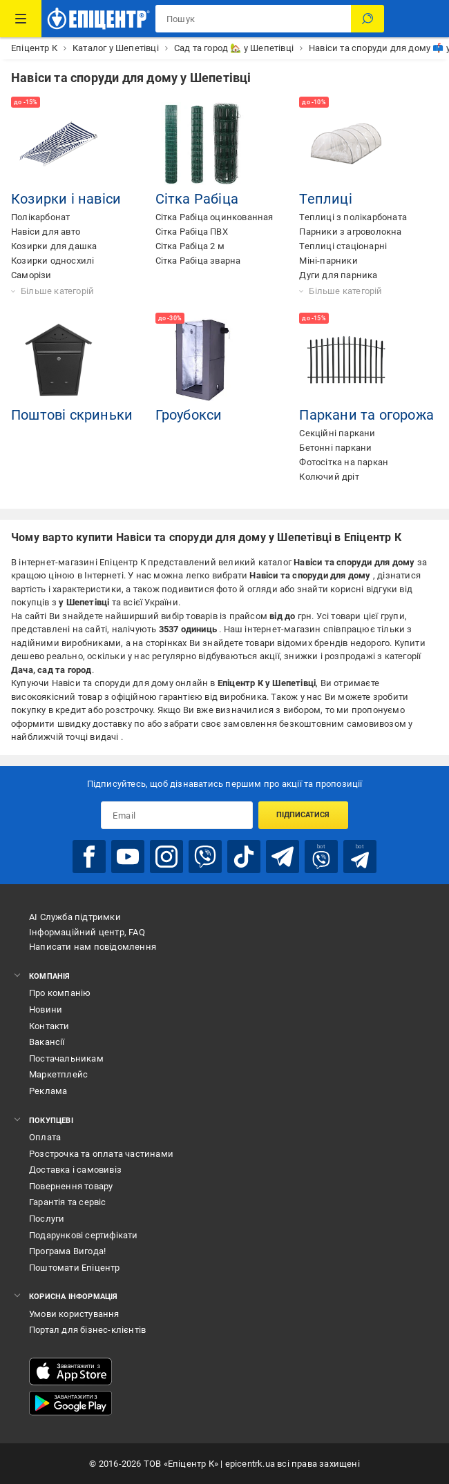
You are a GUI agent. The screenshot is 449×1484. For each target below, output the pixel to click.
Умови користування (74, 1314)
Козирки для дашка (54, 246)
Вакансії (47, 1042)
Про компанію (59, 993)
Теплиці (325, 199)
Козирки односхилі (52, 260)
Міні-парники (328, 260)
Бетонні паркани (335, 447)
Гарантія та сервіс (67, 1202)
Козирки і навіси (66, 199)
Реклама (48, 1091)
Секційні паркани (337, 433)
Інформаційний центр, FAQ (87, 932)
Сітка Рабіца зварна (198, 260)
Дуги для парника (338, 275)
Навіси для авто (45, 231)
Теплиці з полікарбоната (353, 217)
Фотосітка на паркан (343, 462)
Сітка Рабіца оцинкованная (214, 217)
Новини (45, 1009)
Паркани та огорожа (366, 415)
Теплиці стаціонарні (343, 246)
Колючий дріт (329, 476)
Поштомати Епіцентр (74, 1267)
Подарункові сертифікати (83, 1235)
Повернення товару (71, 1186)
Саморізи (31, 275)
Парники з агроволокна (350, 231)
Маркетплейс (58, 1074)
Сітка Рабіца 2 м (189, 246)
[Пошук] (367, 18)
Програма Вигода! (67, 1251)
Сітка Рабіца (196, 199)
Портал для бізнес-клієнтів (87, 1330)
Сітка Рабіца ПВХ (191, 231)
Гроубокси (188, 415)
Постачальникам (66, 1058)
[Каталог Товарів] (20, 18)
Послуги (46, 1218)
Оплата (45, 1137)
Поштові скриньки (72, 415)
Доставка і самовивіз (75, 1169)
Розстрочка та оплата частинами (101, 1154)
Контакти (49, 1026)
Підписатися (302, 814)
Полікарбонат (40, 217)
